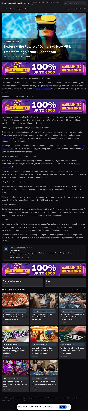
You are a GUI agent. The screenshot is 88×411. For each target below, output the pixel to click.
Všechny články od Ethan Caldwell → (19, 257)
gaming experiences (43, 89)
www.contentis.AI (8, 400)
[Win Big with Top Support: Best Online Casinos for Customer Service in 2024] (72, 309)
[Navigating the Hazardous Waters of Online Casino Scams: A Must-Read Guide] (15, 309)
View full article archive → (78, 290)
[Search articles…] (76, 3)
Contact (27, 9)
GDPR (17, 400)
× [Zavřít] (68, 407)
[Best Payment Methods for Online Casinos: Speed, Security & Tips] (44, 309)
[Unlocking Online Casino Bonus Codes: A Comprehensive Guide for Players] (44, 376)
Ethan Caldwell (15, 250)
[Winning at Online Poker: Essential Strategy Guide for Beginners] (15, 342)
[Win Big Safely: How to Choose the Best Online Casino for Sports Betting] (72, 342)
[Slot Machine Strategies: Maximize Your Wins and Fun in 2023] (15, 376)
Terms (22, 400)
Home (5, 9)
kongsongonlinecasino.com (16, 3)
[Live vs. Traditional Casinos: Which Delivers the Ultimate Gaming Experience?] (44, 342)
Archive (12, 9)
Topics (20, 9)
